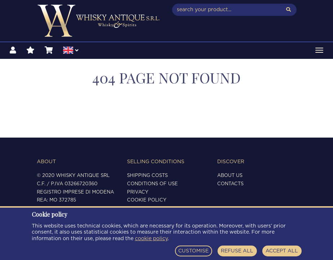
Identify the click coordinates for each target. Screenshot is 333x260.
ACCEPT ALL (282, 251)
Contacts (230, 184)
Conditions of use (152, 184)
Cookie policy (146, 200)
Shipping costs (147, 175)
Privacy (137, 192)
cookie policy (151, 238)
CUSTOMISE (193, 251)
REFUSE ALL (237, 251)
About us (229, 175)
